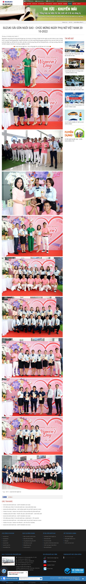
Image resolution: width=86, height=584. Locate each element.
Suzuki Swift (5, 543)
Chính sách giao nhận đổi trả (50, 545)
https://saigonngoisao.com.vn (24, 564)
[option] (17, 573)
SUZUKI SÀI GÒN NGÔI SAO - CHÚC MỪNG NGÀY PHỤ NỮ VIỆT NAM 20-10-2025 (22, 509)
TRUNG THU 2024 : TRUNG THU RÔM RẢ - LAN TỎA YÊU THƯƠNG (19, 522)
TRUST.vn (77, 579)
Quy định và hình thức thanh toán (51, 543)
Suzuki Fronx (6, 536)
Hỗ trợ (74, 3)
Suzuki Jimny (5, 538)
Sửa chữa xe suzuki (28, 543)
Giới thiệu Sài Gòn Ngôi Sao (50, 536)
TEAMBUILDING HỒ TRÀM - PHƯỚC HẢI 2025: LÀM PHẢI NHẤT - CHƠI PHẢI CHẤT (22, 513)
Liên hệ (78, 3)
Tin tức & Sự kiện (47, 540)
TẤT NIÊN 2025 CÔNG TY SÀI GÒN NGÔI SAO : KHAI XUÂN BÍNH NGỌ (19, 507)
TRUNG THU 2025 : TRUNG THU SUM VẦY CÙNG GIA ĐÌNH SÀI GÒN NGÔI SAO (21, 511)
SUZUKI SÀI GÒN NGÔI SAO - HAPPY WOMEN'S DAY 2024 (16, 524)
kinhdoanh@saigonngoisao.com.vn (25, 562)
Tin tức (69, 3)
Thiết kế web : (72, 579)
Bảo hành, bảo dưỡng (28, 538)
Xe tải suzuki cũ (27, 547)
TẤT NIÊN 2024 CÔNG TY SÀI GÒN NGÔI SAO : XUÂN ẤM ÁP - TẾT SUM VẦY (21, 518)
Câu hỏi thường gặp (69, 536)
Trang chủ (64, 22)
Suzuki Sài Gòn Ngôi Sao (15, 491)
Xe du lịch (34, 3)
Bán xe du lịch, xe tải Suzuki (29, 536)
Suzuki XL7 (5, 540)
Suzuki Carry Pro (6, 545)
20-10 (7, 491)
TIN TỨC (70, 22)
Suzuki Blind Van (6, 547)
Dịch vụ (55, 3)
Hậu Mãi (65, 3)
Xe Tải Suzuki (41, 3)
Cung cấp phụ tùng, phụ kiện (30, 540)
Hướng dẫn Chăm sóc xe (70, 538)
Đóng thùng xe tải (27, 545)
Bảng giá (60, 3)
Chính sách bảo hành (69, 543)
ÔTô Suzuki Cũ (49, 3)
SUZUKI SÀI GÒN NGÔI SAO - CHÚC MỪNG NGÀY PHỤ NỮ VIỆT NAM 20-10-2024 (22, 520)
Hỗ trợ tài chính (47, 538)
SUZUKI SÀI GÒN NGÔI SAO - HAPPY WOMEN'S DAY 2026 (16, 504)
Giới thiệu (29, 3)
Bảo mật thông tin (48, 547)
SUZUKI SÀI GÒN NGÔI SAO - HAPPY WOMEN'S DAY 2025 (16, 516)
